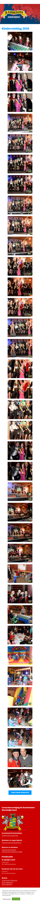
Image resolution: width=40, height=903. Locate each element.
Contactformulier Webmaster (9, 880)
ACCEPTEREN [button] (16, 899)
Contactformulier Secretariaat (10, 835)
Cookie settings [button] (7, 899)
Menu (37, 2)
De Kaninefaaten (20, 2)
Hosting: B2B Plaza (7, 884)
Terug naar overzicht (20, 792)
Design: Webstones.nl (7, 882)
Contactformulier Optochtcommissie (11, 843)
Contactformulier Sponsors (9, 850)
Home (14, 14)
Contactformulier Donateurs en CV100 (12, 852)
